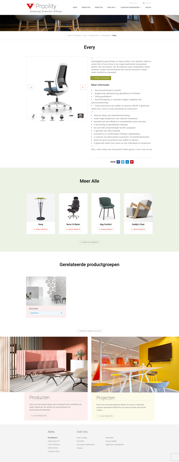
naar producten (38, 416)
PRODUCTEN (86, 7)
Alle (85, 35)
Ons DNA (80, 441)
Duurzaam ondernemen (130, 7)
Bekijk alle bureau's (89, 242)
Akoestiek (33, 308)
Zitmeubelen (106, 35)
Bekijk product (41, 229)
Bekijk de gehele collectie (89, 331)
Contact (147, 3)
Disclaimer (110, 438)
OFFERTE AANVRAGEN (101, 78)
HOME (75, 7)
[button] (31, 87)
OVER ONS (111, 7)
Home (69, 35)
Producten (77, 35)
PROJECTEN (99, 7)
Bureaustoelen (94, 35)
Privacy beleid (111, 441)
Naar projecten (105, 416)
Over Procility (82, 438)
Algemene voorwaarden (115, 444)
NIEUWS (148, 7)
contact (138, 149)
